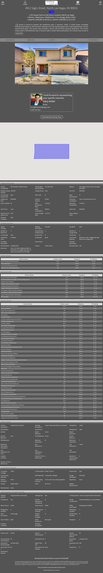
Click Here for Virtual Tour (51, 117)
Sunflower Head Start (6, 351)
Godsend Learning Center (7, 370)
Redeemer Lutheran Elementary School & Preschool (14, 360)
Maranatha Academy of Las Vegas (9, 334)
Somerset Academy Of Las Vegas (9, 277)
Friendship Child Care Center (8, 385)
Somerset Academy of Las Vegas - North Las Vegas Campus (15, 279)
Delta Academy (4, 296)
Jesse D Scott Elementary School (9, 265)
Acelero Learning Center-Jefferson (9, 353)
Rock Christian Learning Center (8, 394)
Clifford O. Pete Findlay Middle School (10, 268)
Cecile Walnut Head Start (7, 340)
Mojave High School (6, 263)
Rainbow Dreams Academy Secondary (10, 284)
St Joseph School (5, 411)
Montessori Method (6, 308)
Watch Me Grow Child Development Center (11, 347)
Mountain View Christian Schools (9, 409)
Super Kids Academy (6, 345)
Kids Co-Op (4, 368)
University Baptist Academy (8, 338)
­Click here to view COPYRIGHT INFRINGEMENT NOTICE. (48, 564)
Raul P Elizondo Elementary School (9, 261)
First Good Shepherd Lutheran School (10, 407)
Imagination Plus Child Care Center (9, 418)
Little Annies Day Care (6, 375)
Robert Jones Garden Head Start (9, 415)
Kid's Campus (4, 315)
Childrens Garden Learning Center (9, 306)
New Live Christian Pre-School (8, 403)
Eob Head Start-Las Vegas (7, 413)
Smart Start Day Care (6, 349)
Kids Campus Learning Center (8, 312)
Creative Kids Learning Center (8, 381)
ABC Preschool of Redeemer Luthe (9, 362)
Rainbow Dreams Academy (7, 281)
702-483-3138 (49, 187)
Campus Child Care (5, 317)
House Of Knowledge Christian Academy (11, 366)
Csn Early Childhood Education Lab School (11, 319)
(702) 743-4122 (35, 110)
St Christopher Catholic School (8, 343)
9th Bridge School (5, 400)
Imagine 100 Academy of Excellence (9, 288)
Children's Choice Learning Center (9, 377)
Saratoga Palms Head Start (7, 327)
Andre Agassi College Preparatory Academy (11, 290)
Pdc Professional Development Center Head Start (13, 396)
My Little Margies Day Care (7, 392)
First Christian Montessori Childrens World (11, 398)
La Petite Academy (5, 323)
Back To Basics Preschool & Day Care (10, 383)
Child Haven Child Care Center (8, 390)
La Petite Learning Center (7, 321)
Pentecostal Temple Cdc (7, 355)
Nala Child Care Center (6, 388)
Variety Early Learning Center (8, 358)
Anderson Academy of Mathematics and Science (12, 405)
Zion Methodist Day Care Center (9, 336)
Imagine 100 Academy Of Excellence (10, 286)
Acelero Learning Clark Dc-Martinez (9, 373)
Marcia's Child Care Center (7, 330)
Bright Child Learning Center (8, 310)
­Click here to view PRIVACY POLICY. (71, 564)
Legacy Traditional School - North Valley (11, 294)
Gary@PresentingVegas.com (40, 107)
